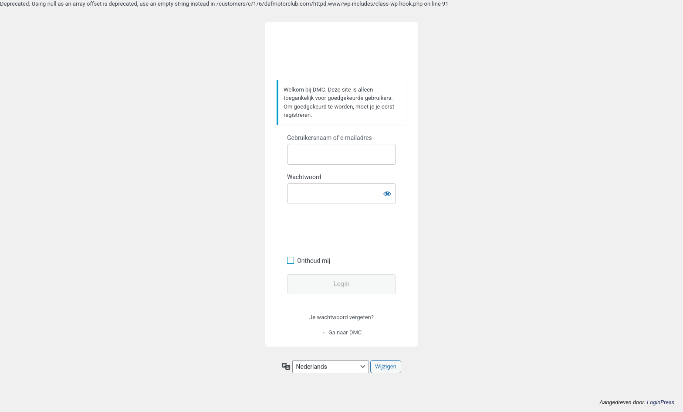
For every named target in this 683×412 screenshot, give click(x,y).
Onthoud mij (313, 260)
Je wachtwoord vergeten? (341, 317)
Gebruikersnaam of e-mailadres (329, 137)
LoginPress (660, 402)
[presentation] (347, 229)
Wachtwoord (304, 177)
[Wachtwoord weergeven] (387, 192)
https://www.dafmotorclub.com (342, 51)
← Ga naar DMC (341, 332)
